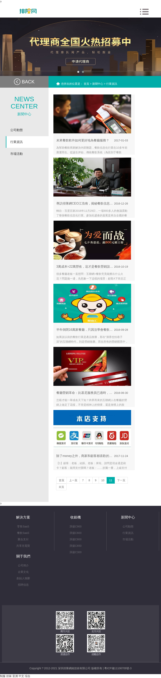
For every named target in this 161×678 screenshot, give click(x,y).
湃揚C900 (75, 526)
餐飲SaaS (23, 532)
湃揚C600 (75, 532)
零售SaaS (23, 526)
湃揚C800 (75, 539)
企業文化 (23, 571)
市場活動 (128, 539)
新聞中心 (98, 83)
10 (102, 480)
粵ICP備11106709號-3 (117, 668)
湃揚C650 (75, 545)
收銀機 (75, 517)
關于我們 (23, 556)
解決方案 (23, 517)
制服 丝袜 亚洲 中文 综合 (15, 676)
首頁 (86, 83)
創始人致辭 (23, 578)
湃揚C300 (75, 552)
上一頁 (73, 480)
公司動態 (128, 526)
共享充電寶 (23, 545)
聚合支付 (23, 539)
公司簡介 (23, 565)
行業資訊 (111, 83)
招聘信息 (23, 584)
